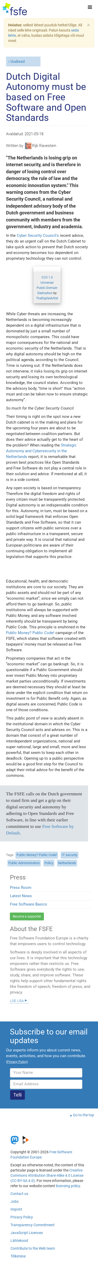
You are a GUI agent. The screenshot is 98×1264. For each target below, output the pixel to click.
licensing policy (68, 1186)
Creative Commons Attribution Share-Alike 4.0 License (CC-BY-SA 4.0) (46, 1175)
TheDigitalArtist (47, 298)
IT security (69, 855)
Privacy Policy (21, 1217)
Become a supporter (27, 916)
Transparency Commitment (32, 1225)
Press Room (20, 887)
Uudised (17, 61)
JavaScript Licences (26, 1233)
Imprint (16, 1209)
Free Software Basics (28, 904)
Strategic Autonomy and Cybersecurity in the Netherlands (41, 451)
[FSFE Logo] (15, 9)
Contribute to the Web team (32, 1248)
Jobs (14, 1201)
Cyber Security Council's (38, 235)
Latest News (21, 896)
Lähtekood (19, 1240)
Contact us (19, 1194)
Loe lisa (17, 1000)
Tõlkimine (18, 1256)
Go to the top (83, 1115)
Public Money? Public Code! (30, 632)
